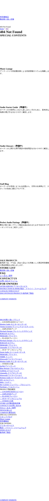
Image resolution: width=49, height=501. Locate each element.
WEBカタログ (5, 430)
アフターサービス (7, 425)
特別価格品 (4, 17)
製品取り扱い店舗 (7, 19)
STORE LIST (10, 403)
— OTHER (6, 401)
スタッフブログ (6, 417)
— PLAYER (9, 396)
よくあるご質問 (6, 276)
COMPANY (8, 412)
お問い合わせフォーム (9, 281)
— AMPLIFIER (8, 394)
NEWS (6, 410)
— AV (11, 399)
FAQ (8, 408)
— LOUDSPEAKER (12, 392)
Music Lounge (5, 419)
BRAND (10, 320)
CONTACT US (10, 406)
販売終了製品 (5, 432)
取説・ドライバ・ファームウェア (13, 428)
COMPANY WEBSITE (8, 299)
